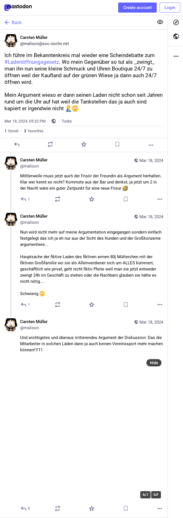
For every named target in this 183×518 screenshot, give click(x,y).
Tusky (67, 121)
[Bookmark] (117, 144)
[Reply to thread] (25, 199)
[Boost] (50, 144)
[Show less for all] (160, 22)
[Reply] (16, 144)
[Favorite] (83, 144)
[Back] (76, 22)
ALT (145, 495)
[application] (91, 429)
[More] (151, 145)
